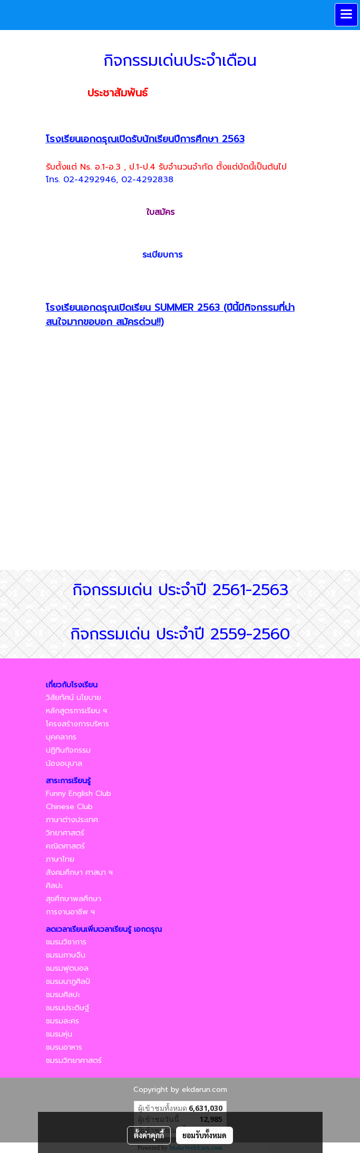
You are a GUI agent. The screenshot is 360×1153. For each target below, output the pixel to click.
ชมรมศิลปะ (63, 994)
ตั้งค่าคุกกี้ (149, 1135)
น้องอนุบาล (64, 763)
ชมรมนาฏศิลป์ (68, 981)
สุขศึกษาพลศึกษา (73, 898)
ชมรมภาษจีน (65, 955)
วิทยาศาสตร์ (65, 833)
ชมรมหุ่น (59, 1034)
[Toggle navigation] (346, 14)
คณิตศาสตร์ (65, 846)
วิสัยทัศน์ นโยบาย (73, 697)
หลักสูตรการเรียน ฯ (76, 710)
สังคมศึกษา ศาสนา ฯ (79, 872)
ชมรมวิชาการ (66, 942)
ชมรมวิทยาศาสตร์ (74, 1060)
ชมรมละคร (62, 1021)
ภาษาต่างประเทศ (72, 819)
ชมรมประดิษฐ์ (67, 1007)
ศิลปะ (54, 885)
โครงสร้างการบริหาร (77, 724)
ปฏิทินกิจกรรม (68, 750)
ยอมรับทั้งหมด (204, 1135)
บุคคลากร (61, 737)
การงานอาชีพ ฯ (70, 912)
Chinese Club (69, 806)
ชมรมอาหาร (64, 1047)
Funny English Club (78, 793)
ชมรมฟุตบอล (67, 968)
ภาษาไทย (60, 859)
